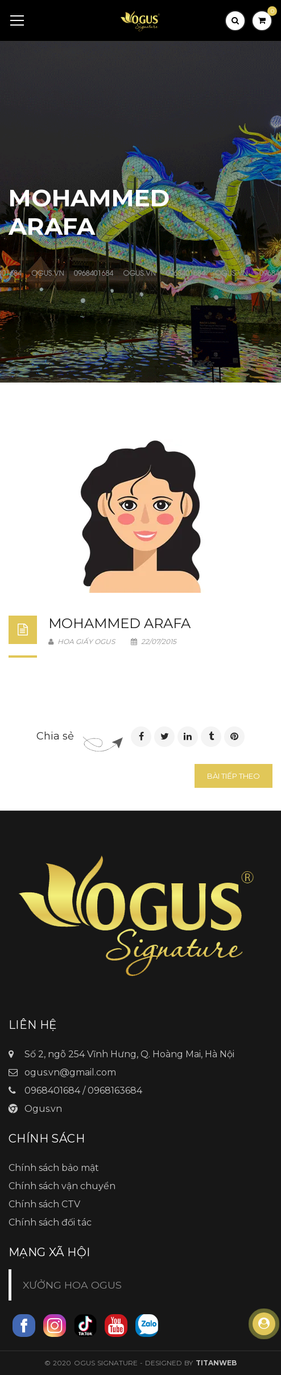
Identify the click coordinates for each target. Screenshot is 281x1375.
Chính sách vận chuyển (62, 1186)
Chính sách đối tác (50, 1222)
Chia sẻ (55, 736)
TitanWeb (216, 1363)
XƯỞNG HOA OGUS (72, 1285)
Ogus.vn (43, 1108)
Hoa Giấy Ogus (81, 641)
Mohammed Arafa (119, 623)
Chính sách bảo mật (54, 1167)
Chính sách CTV (44, 1204)
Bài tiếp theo (233, 775)
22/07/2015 (153, 641)
